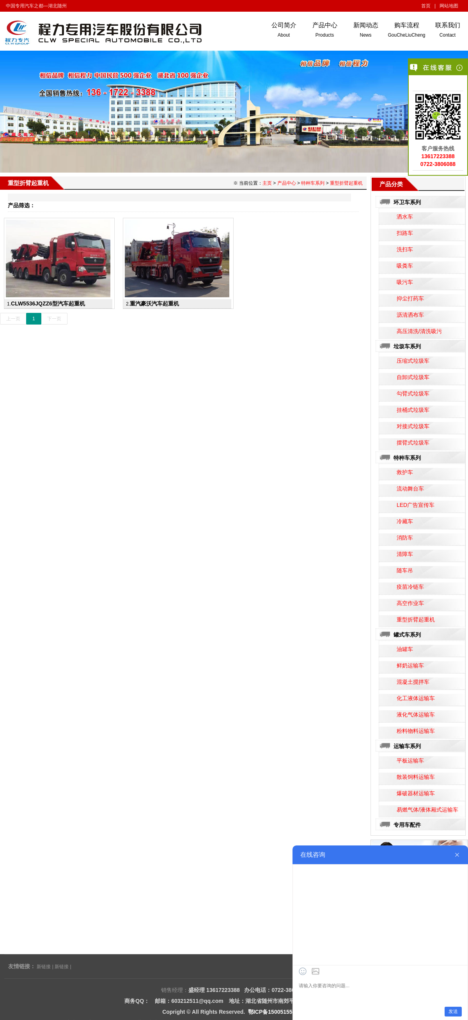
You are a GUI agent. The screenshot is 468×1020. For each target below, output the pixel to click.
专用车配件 (407, 825)
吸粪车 (405, 266)
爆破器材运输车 (416, 793)
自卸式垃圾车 (413, 377)
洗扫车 (405, 249)
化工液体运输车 (416, 698)
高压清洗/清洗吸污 (419, 331)
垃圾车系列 (407, 346)
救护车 (405, 472)
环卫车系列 (407, 202)
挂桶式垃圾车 (413, 410)
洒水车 (405, 217)
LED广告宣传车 (415, 505)
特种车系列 (407, 458)
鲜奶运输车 (410, 665)
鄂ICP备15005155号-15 (277, 1012)
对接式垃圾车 (413, 426)
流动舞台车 (410, 488)
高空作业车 (410, 603)
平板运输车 (410, 760)
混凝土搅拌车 (413, 682)
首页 (426, 6)
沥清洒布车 (410, 315)
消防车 (405, 538)
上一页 (13, 318)
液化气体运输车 (416, 714)
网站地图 (449, 6)
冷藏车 (405, 521)
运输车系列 (407, 746)
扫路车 (405, 233)
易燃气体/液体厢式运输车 (427, 809)
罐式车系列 (407, 635)
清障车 (405, 554)
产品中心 (286, 183)
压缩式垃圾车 (413, 361)
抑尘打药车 (410, 298)
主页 (267, 183)
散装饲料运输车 (416, 777)
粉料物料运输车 (416, 731)
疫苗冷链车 (410, 587)
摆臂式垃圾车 (413, 442)
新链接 (44, 966)
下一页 (54, 318)
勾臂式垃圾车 (413, 393)
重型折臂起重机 (416, 619)
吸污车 (405, 282)
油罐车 (405, 649)
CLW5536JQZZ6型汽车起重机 (48, 303)
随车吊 (405, 570)
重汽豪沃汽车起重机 (154, 303)
